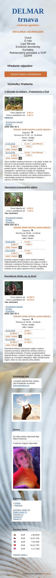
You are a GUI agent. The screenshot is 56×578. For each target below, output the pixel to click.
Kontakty (28, 49)
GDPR (28, 55)
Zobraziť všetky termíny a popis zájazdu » (32, 129)
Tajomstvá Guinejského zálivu (20, 187)
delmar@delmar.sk (21, 385)
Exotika (9, 124)
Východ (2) (17, 517)
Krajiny (17, 503)
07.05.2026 (10, 144)
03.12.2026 (10, 250)
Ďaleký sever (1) (20, 512)
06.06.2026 (10, 242)
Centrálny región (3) (21, 510)
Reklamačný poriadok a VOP (28, 52)
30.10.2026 (10, 152)
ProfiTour (47, 574)
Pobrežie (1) (18, 514)
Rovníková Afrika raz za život (20, 276)
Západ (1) (17, 519)
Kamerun (9, 117)
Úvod (28, 37)
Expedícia (10, 222)
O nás (28, 40)
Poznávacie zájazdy (14, 122)
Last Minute (28, 43)
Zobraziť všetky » (20, 555)
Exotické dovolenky (28, 46)
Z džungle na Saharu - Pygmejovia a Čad (26, 91)
